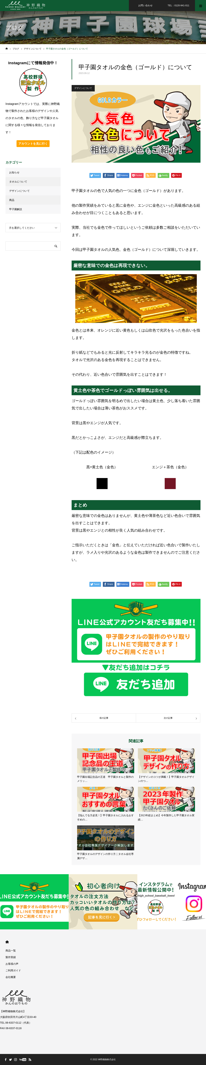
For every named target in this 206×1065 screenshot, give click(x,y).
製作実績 (11, 957)
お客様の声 (12, 963)
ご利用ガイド (13, 970)
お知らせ (14, 172)
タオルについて (18, 181)
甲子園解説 (15, 209)
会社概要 (11, 977)
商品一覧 (11, 950)
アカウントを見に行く (33, 143)
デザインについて (83, 88)
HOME (7, 942)
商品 (11, 200)
